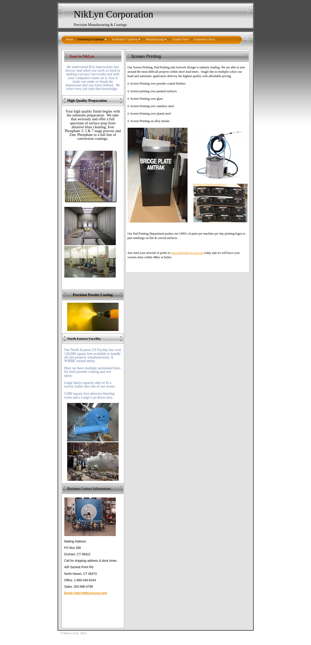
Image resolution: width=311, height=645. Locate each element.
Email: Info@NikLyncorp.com (85, 593)
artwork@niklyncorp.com (187, 253)
